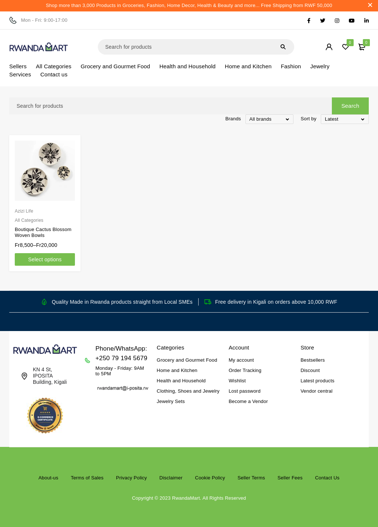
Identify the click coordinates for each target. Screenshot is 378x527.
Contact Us (327, 477)
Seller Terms (251, 477)
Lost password (244, 391)
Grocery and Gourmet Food (187, 360)
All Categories (29, 220)
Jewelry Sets (171, 401)
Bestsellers (312, 360)
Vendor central (316, 391)
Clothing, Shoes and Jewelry (188, 391)
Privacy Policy (131, 477)
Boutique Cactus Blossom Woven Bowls (43, 232)
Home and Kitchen (177, 370)
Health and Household (181, 380)
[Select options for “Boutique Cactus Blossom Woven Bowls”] (45, 259)
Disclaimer (171, 477)
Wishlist (236, 380)
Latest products (317, 380)
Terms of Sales (87, 477)
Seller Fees (290, 477)
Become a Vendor (248, 401)
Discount (310, 370)
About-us (48, 477)
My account (241, 360)
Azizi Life (24, 211)
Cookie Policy (210, 477)
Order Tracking (244, 370)
